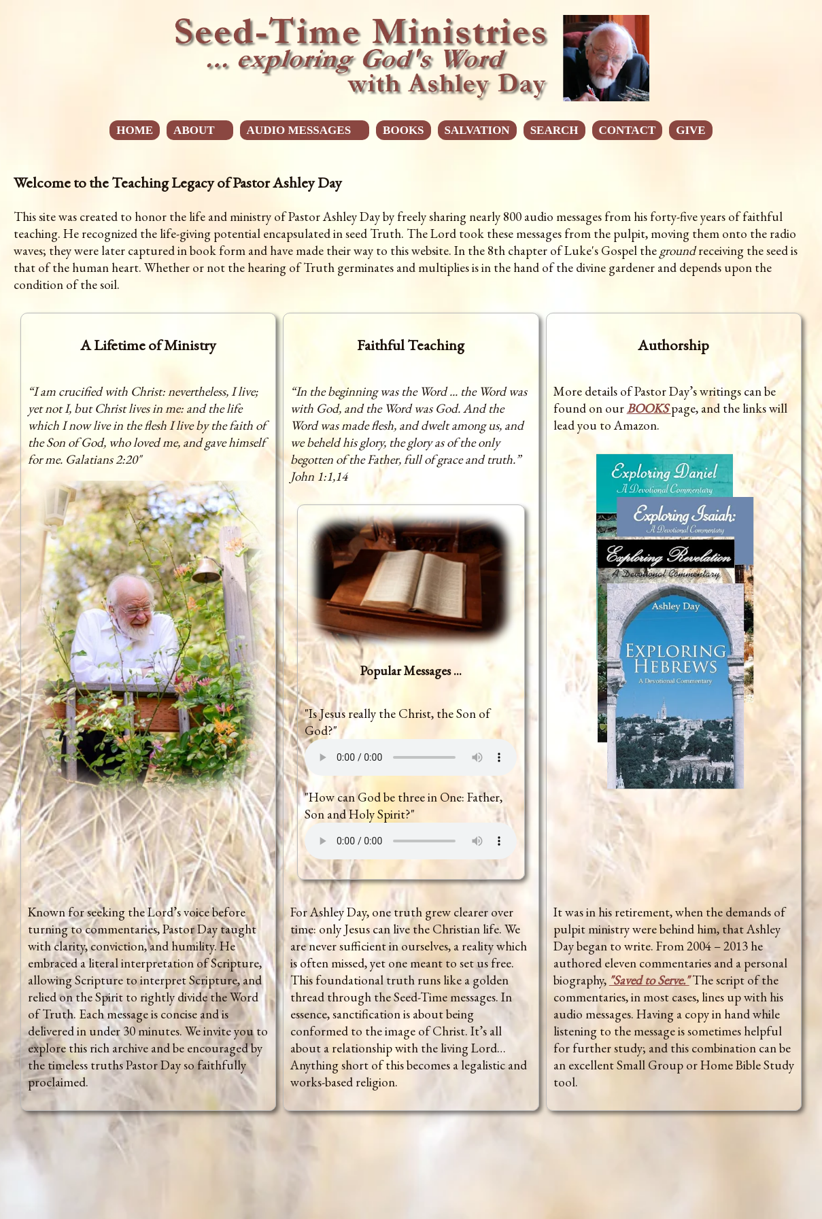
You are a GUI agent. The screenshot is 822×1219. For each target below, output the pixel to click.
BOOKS (403, 130)
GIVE (690, 130)
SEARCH (554, 130)
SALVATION (477, 130)
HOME (134, 130)
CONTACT (627, 130)
